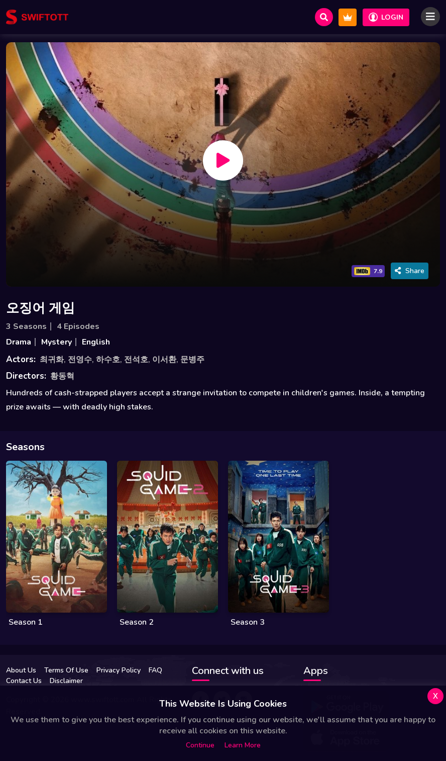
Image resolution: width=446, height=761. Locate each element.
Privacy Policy (118, 670)
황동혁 (62, 376)
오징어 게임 (40, 308)
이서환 (164, 359)
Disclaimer (66, 681)
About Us (21, 670)
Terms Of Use (66, 670)
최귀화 (52, 359)
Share (409, 271)
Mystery (56, 342)
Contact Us (24, 681)
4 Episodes (78, 326)
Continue (200, 745)
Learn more (243, 745)
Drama (18, 342)
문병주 (192, 359)
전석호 (136, 359)
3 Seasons (26, 326)
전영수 (80, 359)
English (96, 342)
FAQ (155, 670)
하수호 (108, 359)
